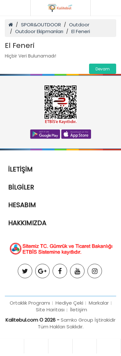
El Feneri (80, 31)
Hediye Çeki (69, 302)
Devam (103, 69)
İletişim (78, 309)
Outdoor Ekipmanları (39, 31)
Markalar (99, 302)
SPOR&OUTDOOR (41, 24)
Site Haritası (50, 309)
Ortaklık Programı (30, 302)
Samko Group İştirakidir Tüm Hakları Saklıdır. (77, 323)
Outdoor (79, 24)
